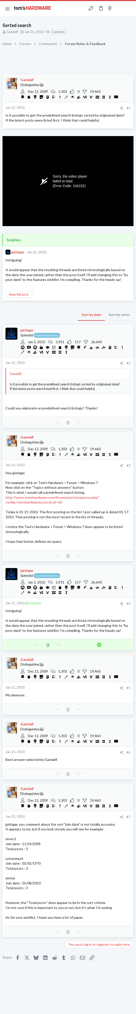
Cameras (58, 32)
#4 (129, 604)
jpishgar (17, 252)
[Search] (129, 8)
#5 (129, 688)
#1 (129, 108)
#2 (129, 363)
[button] (7, 8)
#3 (129, 465)
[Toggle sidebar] (119, 8)
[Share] (121, 108)
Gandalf (12, 32)
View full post (18, 294)
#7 (129, 817)
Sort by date (91, 315)
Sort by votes (119, 315)
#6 (129, 752)
